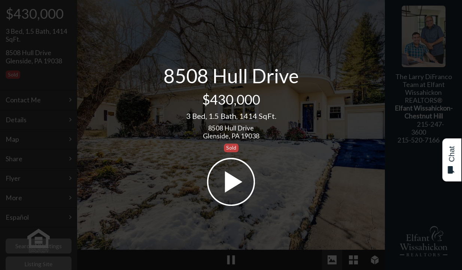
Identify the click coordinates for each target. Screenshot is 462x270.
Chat (451, 160)
